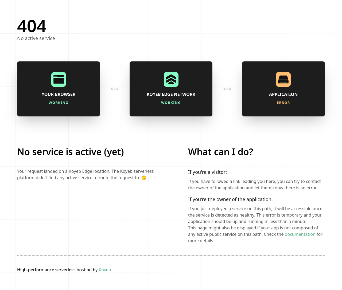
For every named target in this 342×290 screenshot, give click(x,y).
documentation (300, 234)
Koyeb (105, 270)
